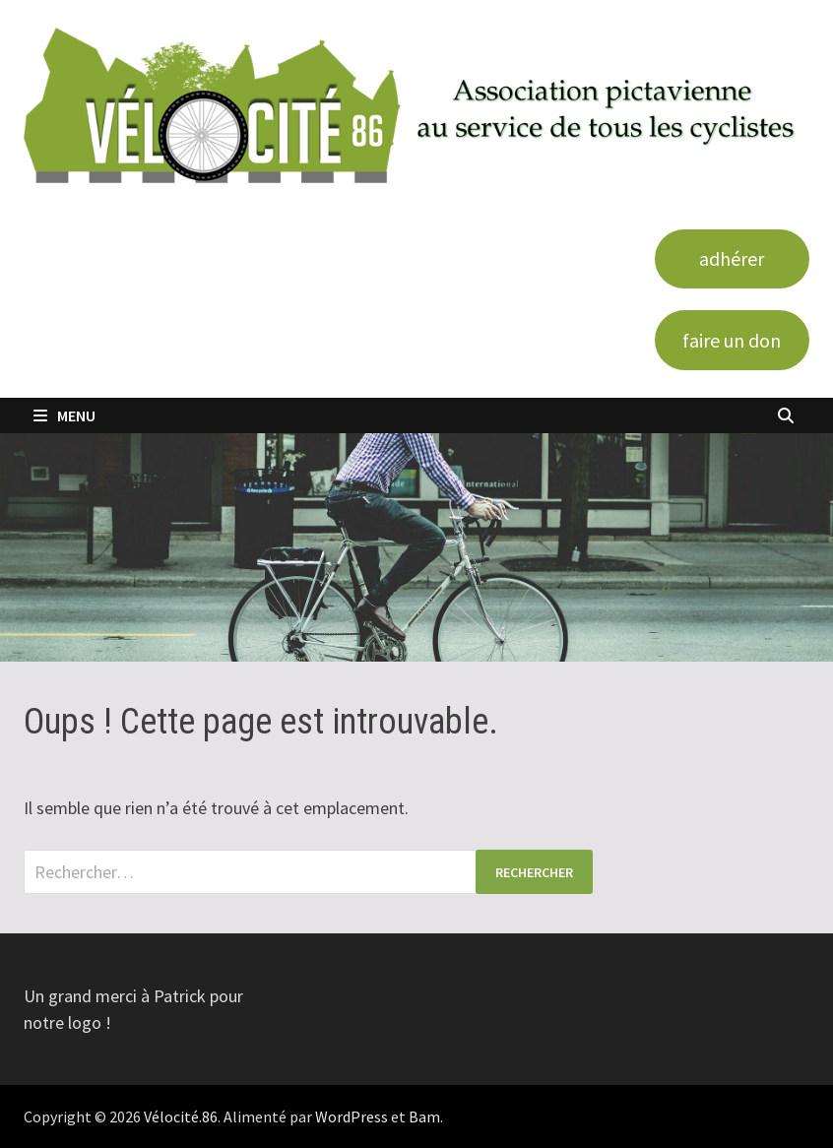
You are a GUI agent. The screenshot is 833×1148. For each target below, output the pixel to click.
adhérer (731, 258)
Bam (424, 1116)
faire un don (731, 340)
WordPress (351, 1116)
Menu (64, 415)
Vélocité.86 (181, 1116)
